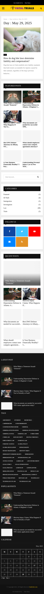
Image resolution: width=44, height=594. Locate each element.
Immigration (8, 201)
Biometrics (28, 420)
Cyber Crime (34, 433)
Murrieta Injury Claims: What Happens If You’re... (12, 125)
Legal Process (7, 467)
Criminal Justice (8, 433)
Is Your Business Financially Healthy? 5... (30, 342)
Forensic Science (8, 444)
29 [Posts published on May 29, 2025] (23, 574)
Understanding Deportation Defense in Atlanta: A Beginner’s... (31, 105)
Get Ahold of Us (18, 3)
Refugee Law (23, 478)
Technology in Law (9, 481)
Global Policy (23, 444)
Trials (5, 211)
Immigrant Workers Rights (12, 454)
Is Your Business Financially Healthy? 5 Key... (11, 164)
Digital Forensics (32, 437)
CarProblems (7, 423)
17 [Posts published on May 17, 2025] (34, 565)
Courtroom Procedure (10, 427)
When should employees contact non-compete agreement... (12, 342)
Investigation (8, 205)
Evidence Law (22, 440)
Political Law (22, 471)
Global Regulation (9, 447)
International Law (24, 457)
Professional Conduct (29, 474)
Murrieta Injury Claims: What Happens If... (31, 303)
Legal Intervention (22, 464)
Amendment (7, 420)
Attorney (17, 420)
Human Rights (24, 447)
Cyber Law (6, 437)
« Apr (3, 578)
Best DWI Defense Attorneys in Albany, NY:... (11, 145)
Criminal (25, 427)
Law (5, 54)
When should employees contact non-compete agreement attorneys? (31, 145)
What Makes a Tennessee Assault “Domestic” (12, 104)
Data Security (18, 437)
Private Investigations (10, 474)
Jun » (8, 578)
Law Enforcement (33, 461)
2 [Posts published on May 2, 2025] (28, 556)
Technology (35, 478)
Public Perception (9, 478)
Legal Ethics (7, 464)
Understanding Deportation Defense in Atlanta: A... (12, 303)
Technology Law (25, 481)
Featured (6, 194)
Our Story (28, 3)
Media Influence (8, 471)
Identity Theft (24, 450)
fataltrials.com (33, 587)
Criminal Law (22, 433)
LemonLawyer (31, 467)
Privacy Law (35, 471)
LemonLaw (19, 467)
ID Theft (6, 198)
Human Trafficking (9, 450)
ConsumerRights (21, 423)
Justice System (8, 461)
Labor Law (19, 461)
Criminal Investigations (30, 430)
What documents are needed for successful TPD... (30, 125)
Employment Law (8, 440)
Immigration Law (8, 457)
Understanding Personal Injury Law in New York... (31, 164)
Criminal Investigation (11, 430)
